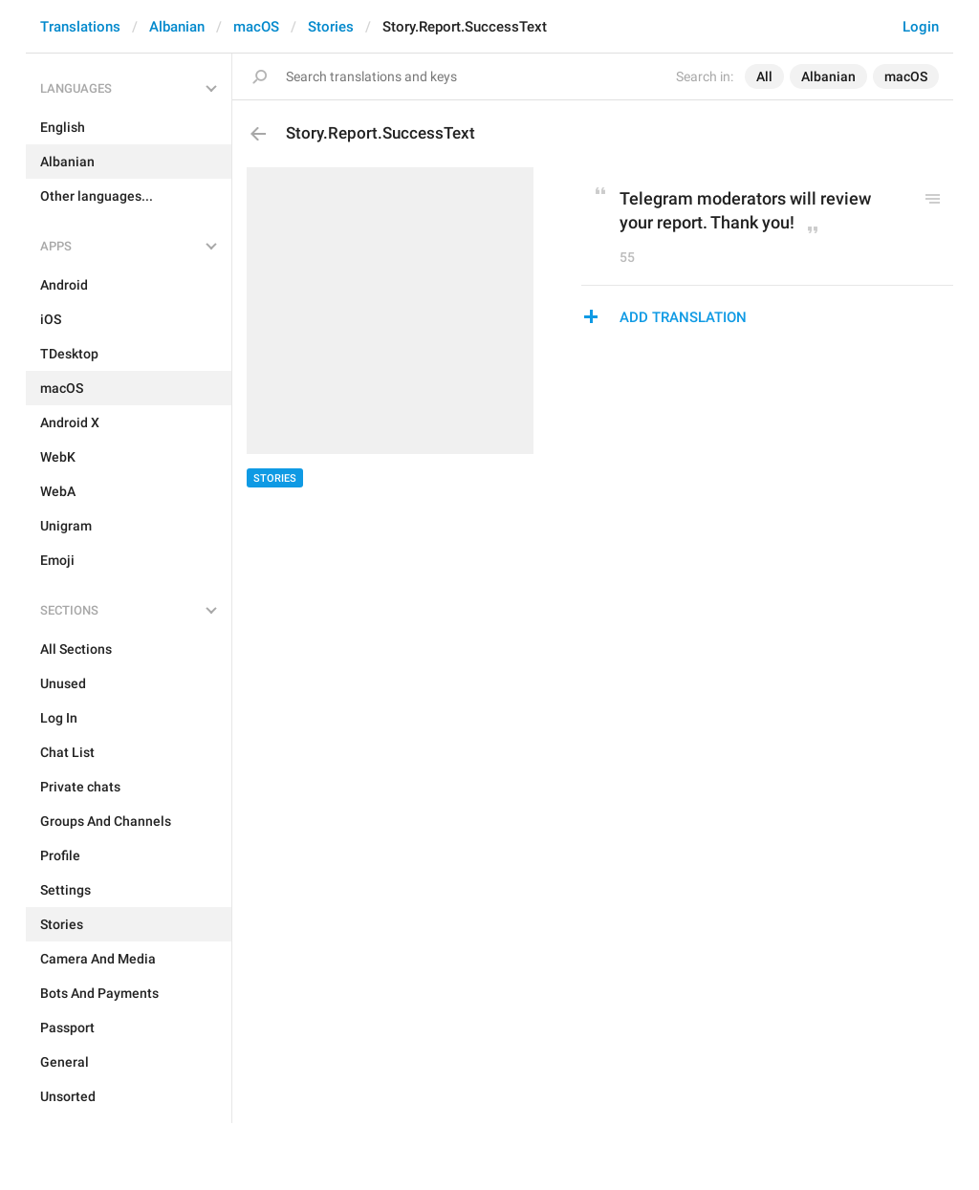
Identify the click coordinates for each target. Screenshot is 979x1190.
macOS (256, 26)
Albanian (177, 26)
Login (921, 26)
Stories (331, 26)
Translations (80, 26)
